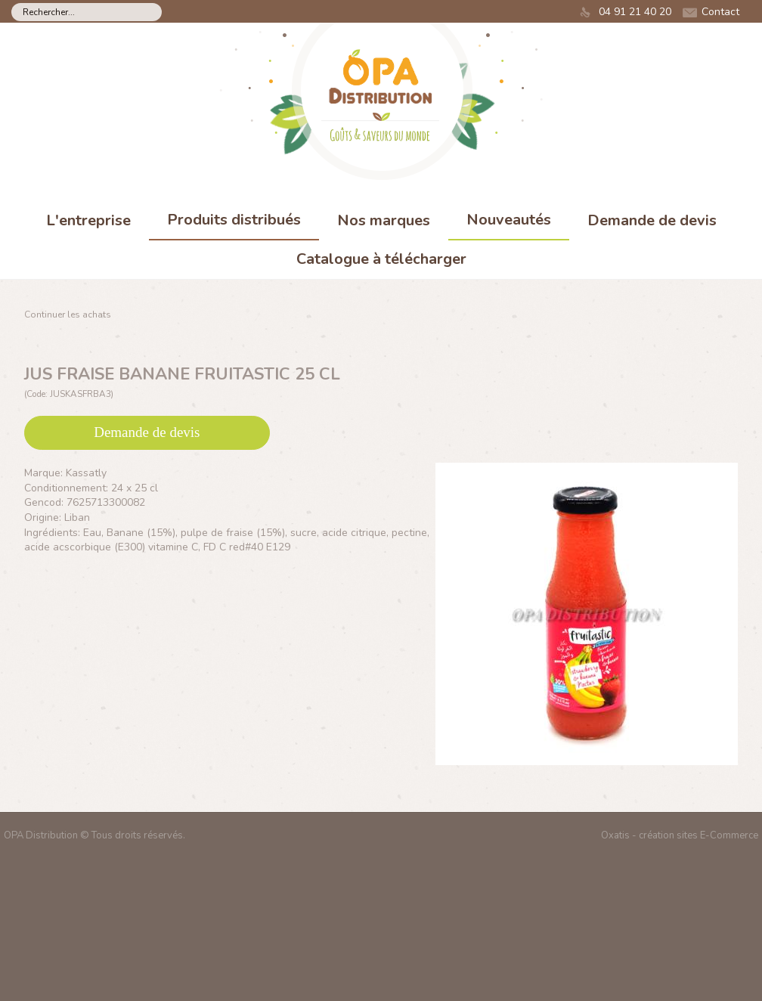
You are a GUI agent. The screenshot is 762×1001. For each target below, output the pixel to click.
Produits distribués (234, 219)
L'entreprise (88, 220)
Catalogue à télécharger (381, 259)
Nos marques (383, 220)
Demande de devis (652, 220)
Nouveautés (508, 219)
